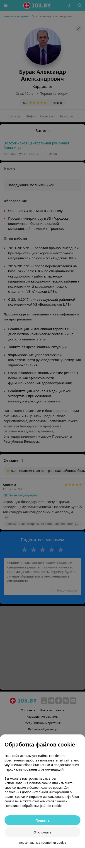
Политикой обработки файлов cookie (33, 805)
